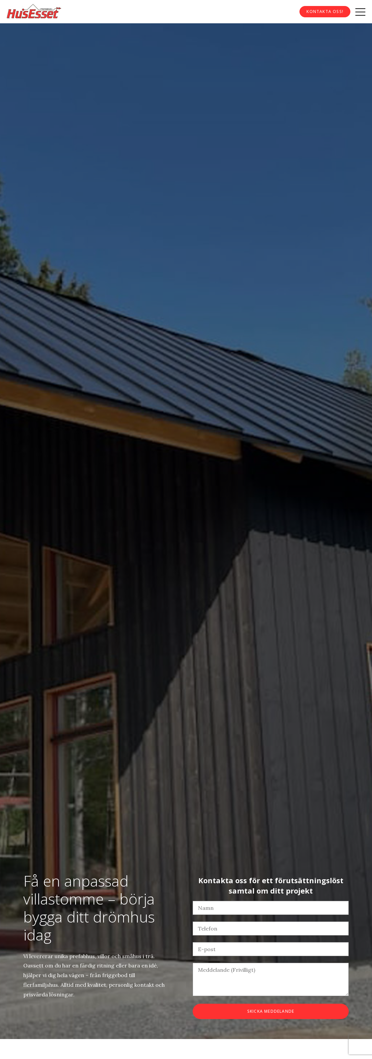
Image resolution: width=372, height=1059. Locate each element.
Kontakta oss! (324, 11)
